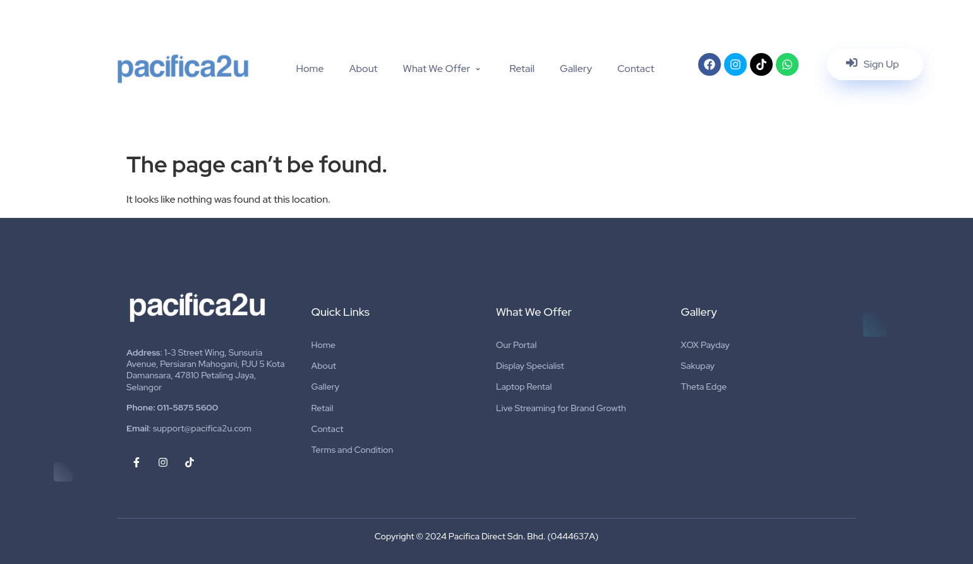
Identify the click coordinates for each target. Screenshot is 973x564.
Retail (522, 68)
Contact (635, 68)
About (363, 68)
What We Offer (444, 68)
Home (309, 68)
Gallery (576, 68)
